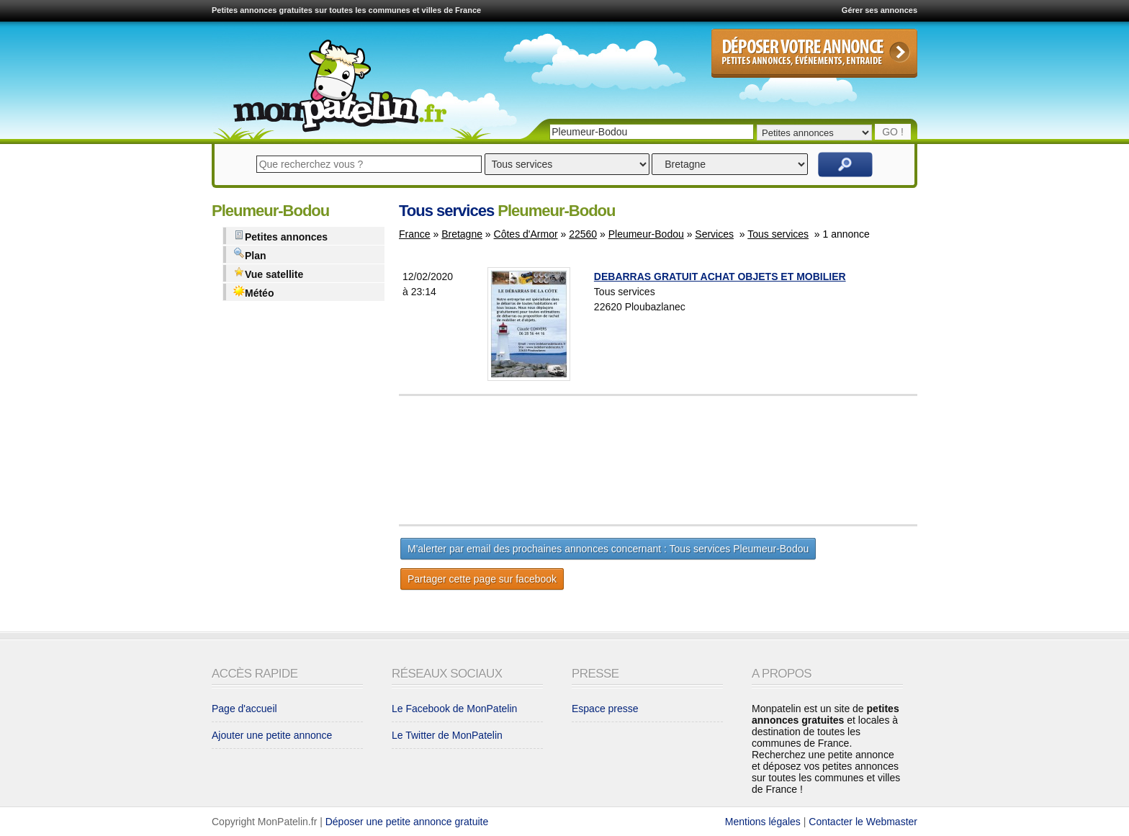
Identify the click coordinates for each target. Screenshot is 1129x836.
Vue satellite (268, 273)
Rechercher (845, 164)
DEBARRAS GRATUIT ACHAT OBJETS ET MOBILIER (720, 276)
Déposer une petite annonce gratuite (407, 821)
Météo (253, 292)
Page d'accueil (244, 708)
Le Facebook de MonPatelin (454, 708)
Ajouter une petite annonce (272, 735)
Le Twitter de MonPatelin (447, 735)
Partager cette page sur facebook (482, 579)
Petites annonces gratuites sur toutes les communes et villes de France (346, 10)
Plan (249, 254)
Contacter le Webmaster (863, 821)
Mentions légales (763, 821)
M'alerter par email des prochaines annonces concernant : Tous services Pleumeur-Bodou (608, 548)
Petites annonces (280, 236)
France (415, 234)
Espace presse (605, 708)
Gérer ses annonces (879, 10)
